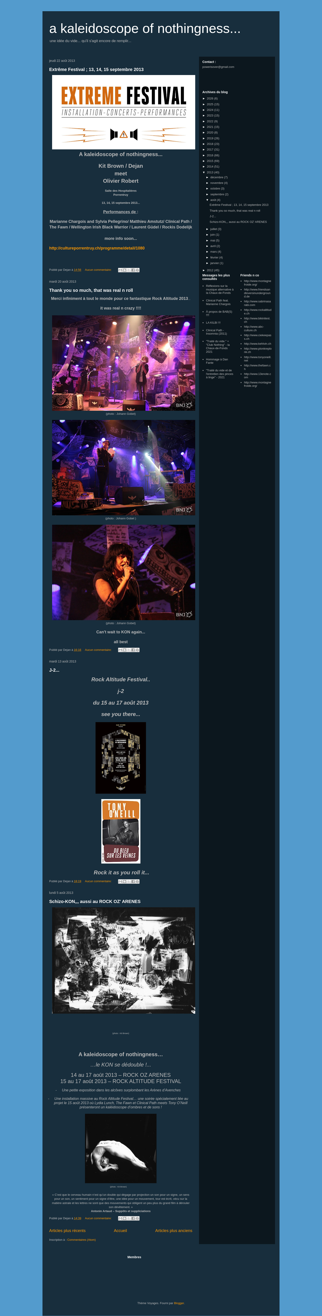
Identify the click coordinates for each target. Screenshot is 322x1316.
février (214, 257)
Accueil (120, 1230)
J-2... (54, 670)
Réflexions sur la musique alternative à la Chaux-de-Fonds (220, 289)
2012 (210, 270)
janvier (215, 263)
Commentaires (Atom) (81, 1239)
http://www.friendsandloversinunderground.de (257, 293)
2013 (210, 172)
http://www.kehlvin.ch (257, 343)
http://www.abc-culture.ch (254, 328)
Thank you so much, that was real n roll (91, 290)
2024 (210, 110)
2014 (210, 166)
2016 (210, 155)
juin (213, 234)
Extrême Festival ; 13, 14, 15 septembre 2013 (96, 69)
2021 (210, 127)
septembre (217, 194)
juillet (214, 229)
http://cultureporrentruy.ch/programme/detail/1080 (97, 248)
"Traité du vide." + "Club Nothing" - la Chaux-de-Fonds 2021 (218, 346)
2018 (210, 144)
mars (214, 251)
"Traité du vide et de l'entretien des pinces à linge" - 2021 (219, 374)
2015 (210, 161)
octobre (215, 188)
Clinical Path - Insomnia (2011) (216, 332)
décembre (217, 177)
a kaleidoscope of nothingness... (145, 28)
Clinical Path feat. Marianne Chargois (218, 302)
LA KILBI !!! (213, 322)
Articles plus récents (67, 1230)
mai (213, 240)
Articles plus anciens (173, 1230)
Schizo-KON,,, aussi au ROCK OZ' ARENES (95, 901)
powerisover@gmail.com (218, 67)
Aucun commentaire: (98, 269)
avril (213, 246)
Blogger (179, 1303)
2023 (210, 115)
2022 (210, 121)
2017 (210, 149)
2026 (210, 98)
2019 (210, 138)
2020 (210, 132)
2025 (210, 104)
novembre (217, 183)
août (213, 200)
